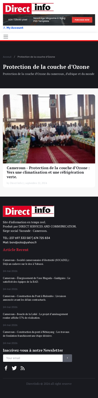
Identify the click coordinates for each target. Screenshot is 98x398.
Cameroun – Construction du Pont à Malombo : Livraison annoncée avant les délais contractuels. (34, 298)
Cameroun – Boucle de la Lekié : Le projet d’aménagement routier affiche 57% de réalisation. (35, 316)
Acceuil (7, 56)
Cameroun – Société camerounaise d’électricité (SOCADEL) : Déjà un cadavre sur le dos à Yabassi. (36, 262)
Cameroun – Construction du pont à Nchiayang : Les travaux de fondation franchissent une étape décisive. (36, 333)
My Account (13, 28)
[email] (33, 358)
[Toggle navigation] (6, 36)
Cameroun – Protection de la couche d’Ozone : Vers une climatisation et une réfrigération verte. (48, 172)
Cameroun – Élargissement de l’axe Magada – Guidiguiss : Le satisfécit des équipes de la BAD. (36, 280)
